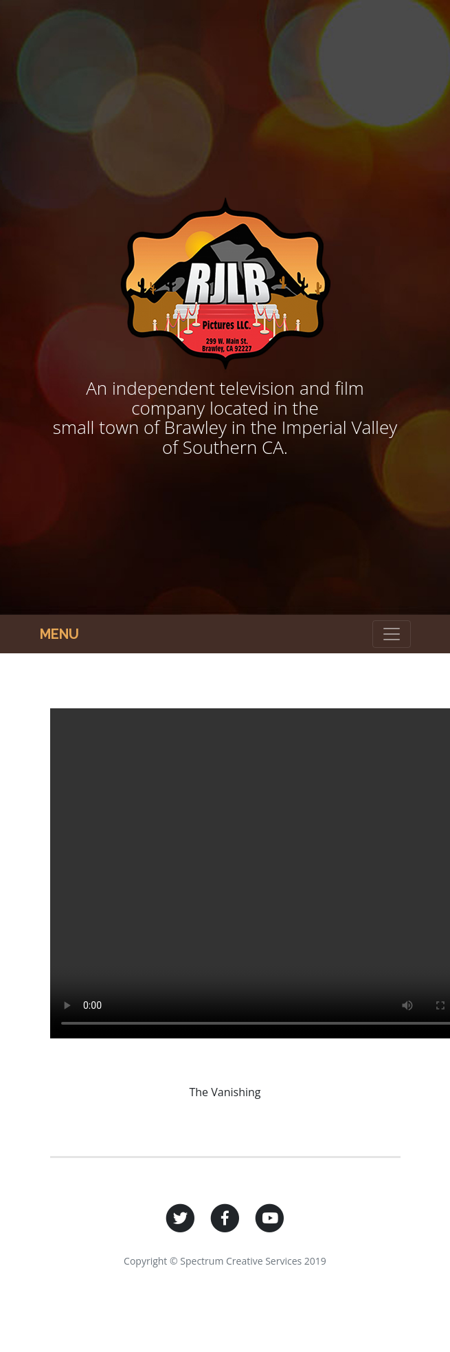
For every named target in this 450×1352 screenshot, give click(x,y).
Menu (59, 634)
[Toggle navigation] (391, 634)
